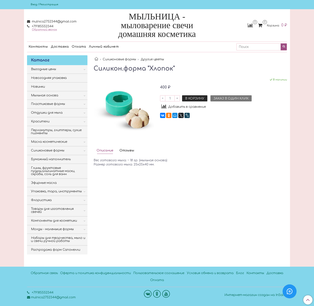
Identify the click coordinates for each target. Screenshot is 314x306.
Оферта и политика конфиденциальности (95, 273)
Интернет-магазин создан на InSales (255, 295)
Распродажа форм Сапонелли (55, 249)
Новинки (38, 86)
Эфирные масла (44, 182)
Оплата (79, 46)
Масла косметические (49, 141)
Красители (40, 121)
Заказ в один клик (231, 98)
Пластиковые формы (48, 104)
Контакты (38, 46)
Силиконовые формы (119, 59)
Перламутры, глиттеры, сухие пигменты (56, 132)
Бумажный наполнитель (51, 159)
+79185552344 (42, 26)
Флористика (41, 200)
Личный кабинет (104, 46)
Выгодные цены (43, 69)
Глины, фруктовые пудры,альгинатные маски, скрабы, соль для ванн (53, 171)
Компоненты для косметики (54, 220)
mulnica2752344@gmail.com (54, 21)
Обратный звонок (44, 29)
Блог (240, 273)
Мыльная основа (44, 95)
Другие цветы (152, 59)
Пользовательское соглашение (158, 273)
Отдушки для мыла (47, 112)
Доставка (60, 46)
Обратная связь (44, 273)
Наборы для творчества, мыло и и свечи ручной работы (58, 239)
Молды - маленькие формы (52, 229)
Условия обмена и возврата (210, 273)
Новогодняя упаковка (49, 78)
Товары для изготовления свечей (52, 210)
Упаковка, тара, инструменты (56, 191)
